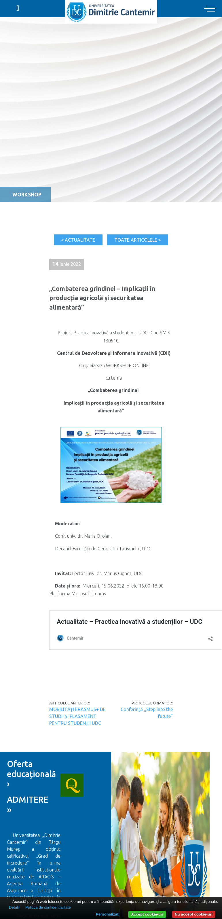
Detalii (14, 907)
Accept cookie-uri (147, 914)
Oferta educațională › (32, 773)
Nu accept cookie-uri (193, 914)
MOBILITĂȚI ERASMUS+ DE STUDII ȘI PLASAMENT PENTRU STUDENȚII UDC (77, 716)
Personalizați (107, 914)
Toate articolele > (137, 239)
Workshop (26, 194)
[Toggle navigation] (209, 9)
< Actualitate (78, 239)
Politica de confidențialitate (48, 907)
